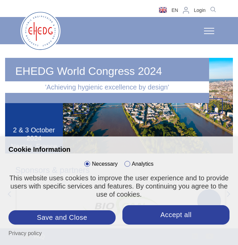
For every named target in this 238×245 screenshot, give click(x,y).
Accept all (176, 214)
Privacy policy (25, 233)
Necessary (105, 164)
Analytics (143, 164)
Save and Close (62, 217)
